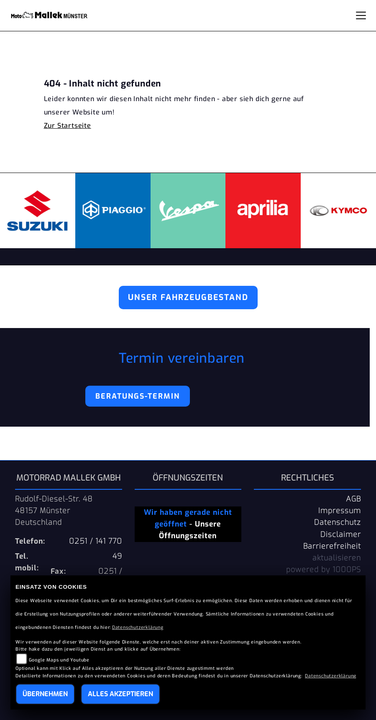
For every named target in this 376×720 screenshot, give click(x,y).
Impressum (339, 511)
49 (117, 556)
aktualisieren (336, 558)
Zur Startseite (67, 125)
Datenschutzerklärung (138, 627)
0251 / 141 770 (95, 541)
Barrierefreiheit (332, 546)
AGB (353, 499)
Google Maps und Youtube (59, 660)
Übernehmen (45, 693)
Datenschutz (337, 522)
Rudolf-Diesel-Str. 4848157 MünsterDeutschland (54, 510)
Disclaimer (340, 534)
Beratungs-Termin (137, 396)
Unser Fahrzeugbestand (188, 297)
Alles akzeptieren (120, 693)
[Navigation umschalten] (361, 15)
